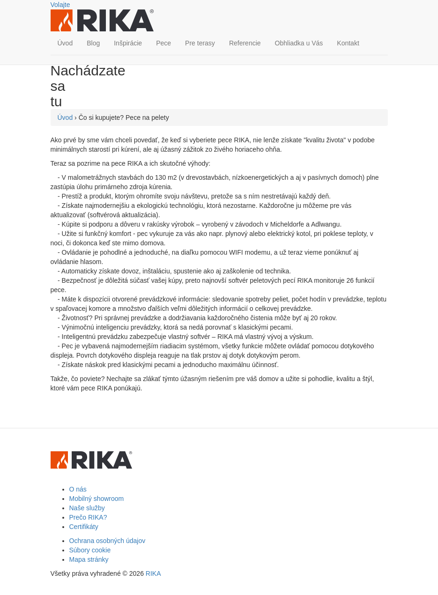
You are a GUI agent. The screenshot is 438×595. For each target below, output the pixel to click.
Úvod (65, 43)
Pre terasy (200, 43)
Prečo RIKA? (88, 517)
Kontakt (348, 43)
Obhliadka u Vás (299, 43)
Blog (93, 43)
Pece (163, 43)
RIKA (153, 573)
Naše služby (87, 508)
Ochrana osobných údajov (107, 540)
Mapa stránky (89, 559)
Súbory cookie (90, 550)
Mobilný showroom (96, 498)
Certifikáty (83, 526)
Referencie (245, 43)
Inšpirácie (128, 43)
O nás (78, 489)
